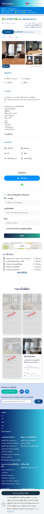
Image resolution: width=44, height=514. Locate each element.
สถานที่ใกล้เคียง (8, 254)
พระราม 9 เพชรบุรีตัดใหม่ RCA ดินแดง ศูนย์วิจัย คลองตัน (16, 10)
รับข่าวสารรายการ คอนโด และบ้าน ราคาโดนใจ (17, 397)
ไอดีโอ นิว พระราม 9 (6, 12)
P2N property (7, 3)
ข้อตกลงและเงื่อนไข (28, 489)
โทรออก (22, 178)
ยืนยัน (22, 236)
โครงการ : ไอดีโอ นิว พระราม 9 (33, 27)
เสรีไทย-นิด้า (25, 464)
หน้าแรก (3, 9)
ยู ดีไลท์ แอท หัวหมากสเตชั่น (10, 449)
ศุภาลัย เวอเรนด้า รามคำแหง (10, 443)
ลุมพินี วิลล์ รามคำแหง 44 (9, 446)
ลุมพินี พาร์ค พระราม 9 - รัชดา (10, 484)
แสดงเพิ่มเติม (22, 272)
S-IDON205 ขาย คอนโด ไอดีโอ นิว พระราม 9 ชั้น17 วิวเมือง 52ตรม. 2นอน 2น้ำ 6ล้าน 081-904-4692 (31, 361)
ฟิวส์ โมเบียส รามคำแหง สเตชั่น (10, 460)
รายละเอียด (7, 91)
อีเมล (6, 219)
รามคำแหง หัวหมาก (8, 437)
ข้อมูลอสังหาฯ (8, 73)
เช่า (2, 419)
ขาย (2, 416)
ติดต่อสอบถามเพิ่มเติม (8, 387)
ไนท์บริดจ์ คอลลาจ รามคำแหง (10, 454)
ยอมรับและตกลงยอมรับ (13, 228)
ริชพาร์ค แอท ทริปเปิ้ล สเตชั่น (30, 446)
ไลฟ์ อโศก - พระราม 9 (8, 478)
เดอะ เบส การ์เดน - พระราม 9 (10, 481)
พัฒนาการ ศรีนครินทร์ (28, 437)
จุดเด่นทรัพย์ (7, 142)
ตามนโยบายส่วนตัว (26, 228)
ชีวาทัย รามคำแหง (6, 457)
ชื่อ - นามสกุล (8, 198)
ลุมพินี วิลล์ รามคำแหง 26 (9, 440)
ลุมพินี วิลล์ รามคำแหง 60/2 (29, 468)
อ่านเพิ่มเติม (8, 134)
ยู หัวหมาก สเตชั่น (6, 452)
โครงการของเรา (6, 431)
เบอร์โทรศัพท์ (9, 208)
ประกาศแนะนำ (12, 9)
